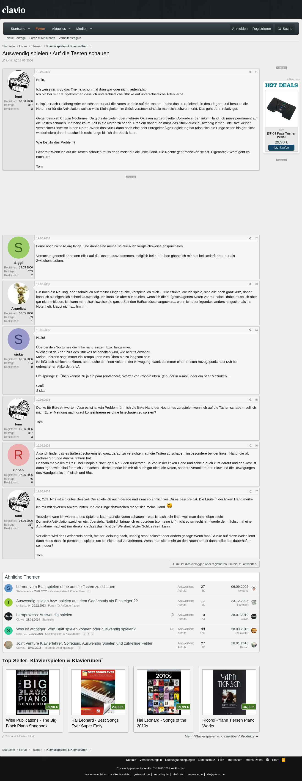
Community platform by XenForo (151, 768)
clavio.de (178, 774)
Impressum (235, 760)
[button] (29, 28)
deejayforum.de (216, 774)
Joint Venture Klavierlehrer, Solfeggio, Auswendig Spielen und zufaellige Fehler (84, 643)
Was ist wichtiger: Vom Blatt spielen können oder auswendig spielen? (76, 629)
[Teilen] (250, 72)
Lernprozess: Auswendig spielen (44, 615)
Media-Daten (254, 760)
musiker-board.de (119, 774)
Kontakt (131, 760)
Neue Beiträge (16, 38)
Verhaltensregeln (70, 38)
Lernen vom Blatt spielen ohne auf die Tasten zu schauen (65, 587)
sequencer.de (195, 774)
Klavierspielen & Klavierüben (67, 591)
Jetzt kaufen (281, 147)
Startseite (18, 28)
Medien (82, 28)
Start (275, 760)
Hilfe (221, 760)
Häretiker (242, 605)
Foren (40, 28)
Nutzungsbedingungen (180, 760)
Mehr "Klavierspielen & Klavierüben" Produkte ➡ (221, 736)
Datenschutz (206, 760)
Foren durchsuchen (42, 38)
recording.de (161, 774)
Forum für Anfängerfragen (64, 605)
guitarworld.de (142, 774)
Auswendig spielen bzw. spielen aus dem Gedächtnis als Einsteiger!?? (77, 601)
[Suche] (285, 28)
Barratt (244, 647)
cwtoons (243, 590)
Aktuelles (59, 28)
